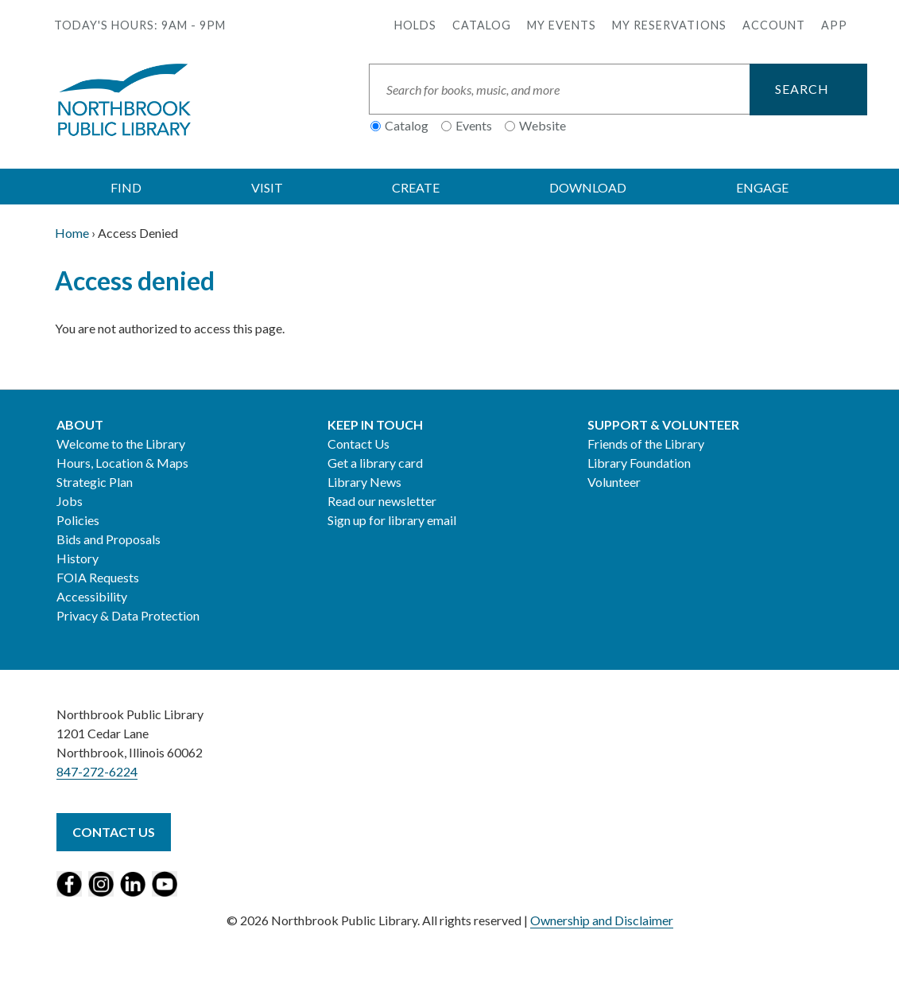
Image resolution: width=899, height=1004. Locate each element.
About (79, 424)
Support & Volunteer (663, 424)
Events (473, 125)
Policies (77, 519)
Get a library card (375, 462)
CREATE (416, 187)
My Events (561, 25)
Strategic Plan (94, 481)
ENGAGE (762, 187)
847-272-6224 (97, 771)
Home (72, 232)
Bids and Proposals (108, 539)
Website (542, 125)
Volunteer (614, 481)
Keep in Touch (375, 424)
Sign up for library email (391, 519)
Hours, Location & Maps (122, 462)
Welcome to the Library (120, 443)
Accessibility (91, 596)
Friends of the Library (645, 443)
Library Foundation (639, 462)
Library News (364, 481)
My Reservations (669, 25)
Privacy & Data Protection (128, 615)
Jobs (69, 500)
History (77, 558)
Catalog (481, 25)
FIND (125, 187)
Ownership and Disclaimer (601, 920)
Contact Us (358, 443)
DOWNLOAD (587, 187)
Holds (415, 25)
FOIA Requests (97, 577)
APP (834, 25)
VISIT (267, 187)
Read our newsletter (381, 500)
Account (773, 25)
